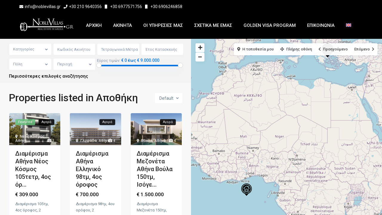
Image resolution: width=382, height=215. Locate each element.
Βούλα (147, 140)
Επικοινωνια (321, 25)
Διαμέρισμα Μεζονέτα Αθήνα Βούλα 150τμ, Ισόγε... (154, 169)
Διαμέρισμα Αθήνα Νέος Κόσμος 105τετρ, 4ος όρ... (33, 169)
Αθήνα (21, 140)
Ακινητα (122, 25)
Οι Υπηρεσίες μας (163, 25)
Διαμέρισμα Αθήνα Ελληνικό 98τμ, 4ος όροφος (92, 169)
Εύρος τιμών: (108, 61)
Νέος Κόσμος (32, 136)
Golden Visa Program (270, 25)
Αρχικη (94, 25)
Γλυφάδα (88, 140)
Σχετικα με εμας (213, 25)
